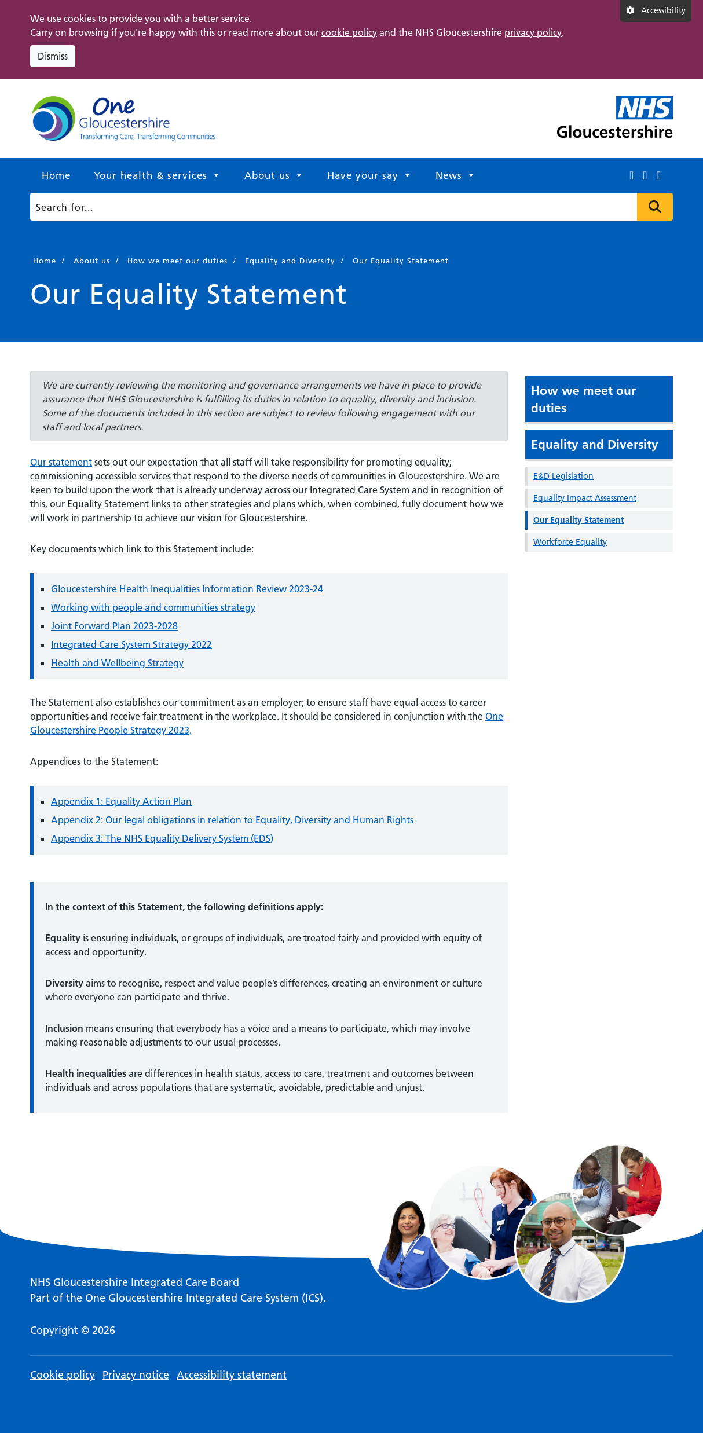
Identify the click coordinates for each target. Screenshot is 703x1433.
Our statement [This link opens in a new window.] (61, 462)
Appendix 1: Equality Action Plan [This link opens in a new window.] (121, 801)
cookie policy (349, 32)
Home (56, 175)
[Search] (348, 207)
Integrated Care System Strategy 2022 (131, 644)
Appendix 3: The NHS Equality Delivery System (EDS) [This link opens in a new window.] (162, 838)
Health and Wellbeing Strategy (117, 663)
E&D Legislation (563, 476)
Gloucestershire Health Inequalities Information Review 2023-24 (187, 589)
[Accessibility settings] (655, 11)
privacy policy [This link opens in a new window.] (533, 32)
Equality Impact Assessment (584, 498)
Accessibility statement (232, 1374)
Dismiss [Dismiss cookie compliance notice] (53, 56)
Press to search (655, 206)
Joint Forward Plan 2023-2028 (114, 626)
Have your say (369, 175)
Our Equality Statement (578, 520)
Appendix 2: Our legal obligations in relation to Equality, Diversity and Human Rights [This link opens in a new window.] (232, 820)
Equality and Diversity (594, 444)
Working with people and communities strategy (153, 607)
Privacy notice (135, 1374)
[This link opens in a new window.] (631, 175)
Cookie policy (62, 1374)
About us (274, 175)
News (455, 175)
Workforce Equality (570, 542)
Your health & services (157, 175)
